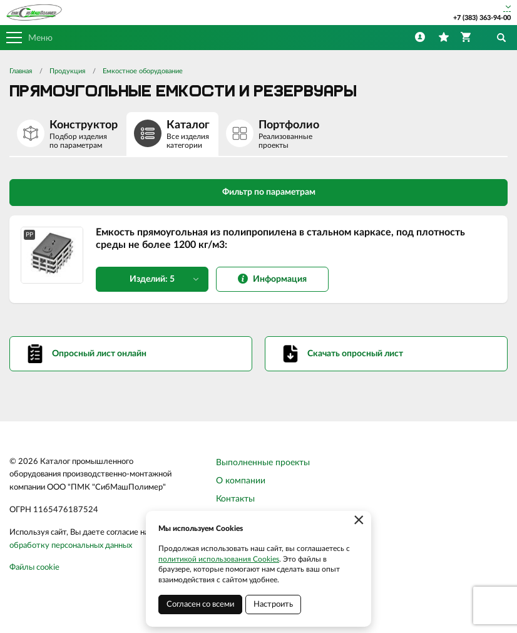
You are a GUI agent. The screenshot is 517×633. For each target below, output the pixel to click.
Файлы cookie (34, 568)
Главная (20, 71)
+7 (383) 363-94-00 (482, 17)
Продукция (67, 71)
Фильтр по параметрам (258, 191)
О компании (240, 480)
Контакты (235, 499)
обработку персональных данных (70, 546)
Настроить (273, 604)
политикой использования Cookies (218, 559)
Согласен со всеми (200, 604)
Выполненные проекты (263, 462)
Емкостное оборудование (143, 71)
